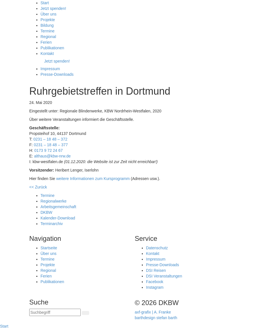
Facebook (154, 281)
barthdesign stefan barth (156, 317)
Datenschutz (157, 248)
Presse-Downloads (162, 265)
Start (4, 326)
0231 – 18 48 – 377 (51, 145)
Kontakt (152, 253)
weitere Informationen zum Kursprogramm (93, 178)
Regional (48, 270)
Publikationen (52, 281)
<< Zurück (38, 187)
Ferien (46, 276)
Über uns (48, 253)
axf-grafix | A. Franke (153, 312)
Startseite (48, 248)
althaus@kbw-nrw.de (52, 156)
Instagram (154, 287)
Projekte (47, 265)
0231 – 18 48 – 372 (50, 139)
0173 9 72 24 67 (48, 150)
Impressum (155, 259)
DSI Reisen (156, 270)
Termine (47, 259)
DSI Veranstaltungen (164, 276)
